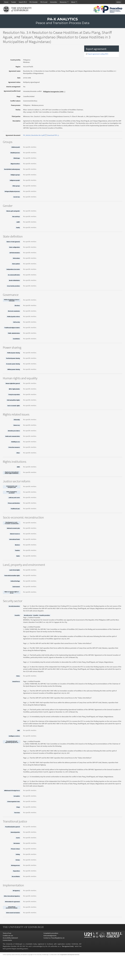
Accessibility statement (10, 938)
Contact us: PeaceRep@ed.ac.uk (53, 938)
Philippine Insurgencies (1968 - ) (54, 92)
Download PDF (53, 135)
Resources (63, 2)
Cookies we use (8, 936)
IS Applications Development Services (69, 954)
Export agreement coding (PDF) (98, 54)
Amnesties (53, 2)
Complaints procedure (50, 933)
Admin (118, 2)
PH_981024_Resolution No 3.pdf (34, 135)
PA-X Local (43, 2)
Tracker (13, 2)
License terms (7, 940)
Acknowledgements (50, 936)
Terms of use (7, 933)
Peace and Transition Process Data (62, 23)
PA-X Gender (34, 2)
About (73, 2)
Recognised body (68, 946)
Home (6, 2)
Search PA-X (23, 2)
